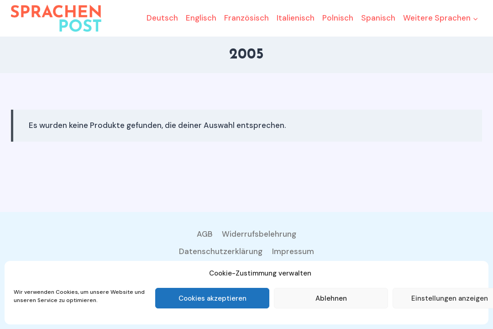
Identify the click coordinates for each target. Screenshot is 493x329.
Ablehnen (331, 298)
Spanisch (378, 18)
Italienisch (296, 18)
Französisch (246, 18)
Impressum (293, 251)
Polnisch (337, 18)
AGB (205, 234)
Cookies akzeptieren (212, 298)
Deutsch (162, 18)
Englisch (201, 18)
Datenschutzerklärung (220, 251)
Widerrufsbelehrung (259, 234)
